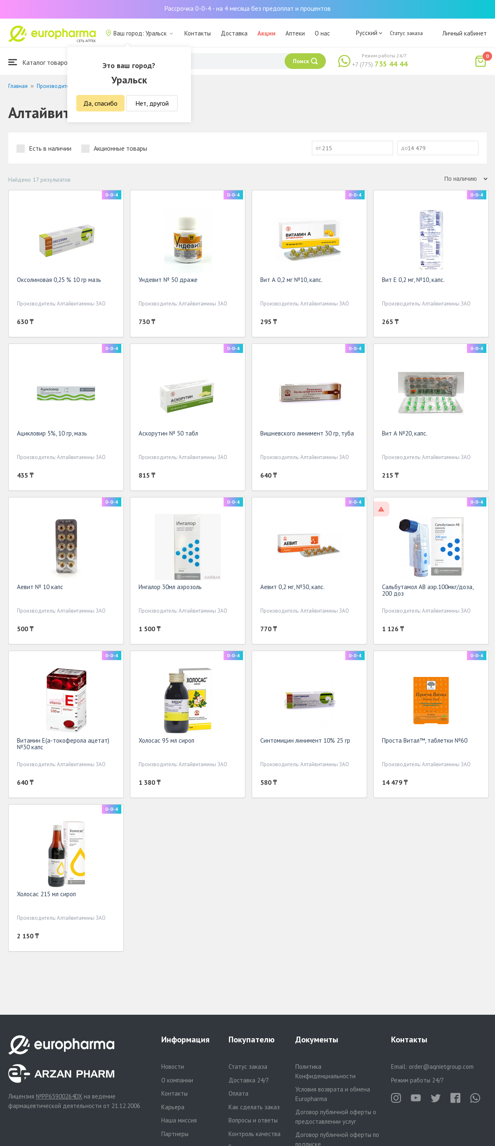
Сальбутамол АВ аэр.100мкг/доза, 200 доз (427, 590)
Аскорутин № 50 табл (168, 433)
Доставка (234, 33)
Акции (266, 33)
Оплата (238, 1093)
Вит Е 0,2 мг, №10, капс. (413, 280)
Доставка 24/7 (249, 1080)
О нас (322, 33)
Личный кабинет (464, 33)
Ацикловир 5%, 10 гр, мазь (52, 433)
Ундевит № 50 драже (168, 280)
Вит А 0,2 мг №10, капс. (291, 280)
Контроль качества (254, 1134)
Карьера (172, 1107)
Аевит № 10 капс (40, 587)
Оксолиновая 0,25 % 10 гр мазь (59, 280)
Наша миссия (179, 1120)
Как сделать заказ (254, 1107)
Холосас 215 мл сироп (46, 894)
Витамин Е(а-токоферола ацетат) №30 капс (63, 743)
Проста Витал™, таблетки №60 (424, 740)
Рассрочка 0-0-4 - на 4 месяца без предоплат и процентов (247, 8)
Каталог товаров (39, 62)
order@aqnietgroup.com (441, 1066)
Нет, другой (152, 103)
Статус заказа (406, 33)
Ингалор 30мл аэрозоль (170, 587)
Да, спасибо (100, 103)
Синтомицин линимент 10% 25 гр (305, 740)
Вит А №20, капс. (404, 433)
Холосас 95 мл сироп (166, 740)
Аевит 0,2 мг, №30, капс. (292, 587)
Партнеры (175, 1134)
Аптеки (295, 33)
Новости (172, 1066)
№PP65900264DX (59, 1096)
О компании (177, 1080)
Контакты (197, 33)
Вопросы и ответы (253, 1120)
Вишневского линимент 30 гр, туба (307, 433)
